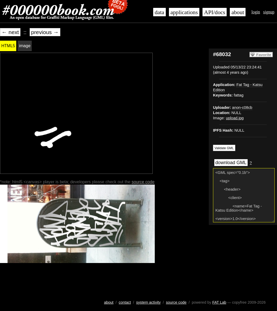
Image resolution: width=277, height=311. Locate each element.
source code (143, 182)
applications (184, 12)
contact (125, 302)
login (255, 12)
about (237, 12)
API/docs (214, 12)
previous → (45, 32)
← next (10, 32)
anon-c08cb (242, 107)
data (159, 12)
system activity (148, 302)
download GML (231, 162)
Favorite (263, 55)
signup (268, 12)
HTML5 (8, 46)
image (24, 46)
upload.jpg (235, 118)
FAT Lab (219, 302)
